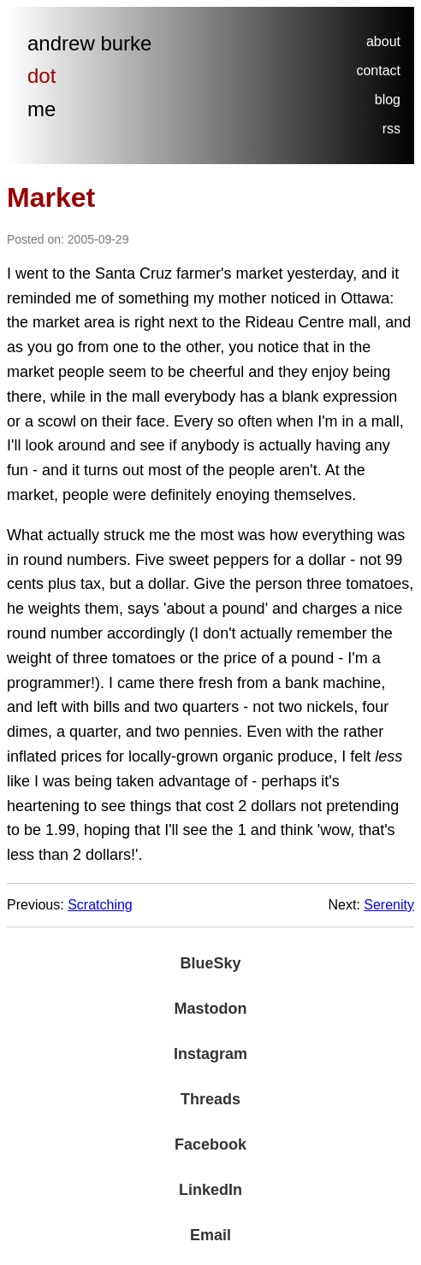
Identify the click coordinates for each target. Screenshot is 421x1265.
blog (387, 99)
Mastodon (211, 1008)
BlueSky (210, 963)
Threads (210, 1099)
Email (210, 1235)
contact (378, 70)
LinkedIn (210, 1189)
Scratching (100, 904)
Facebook (210, 1144)
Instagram (210, 1053)
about (383, 41)
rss (391, 128)
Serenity (389, 904)
